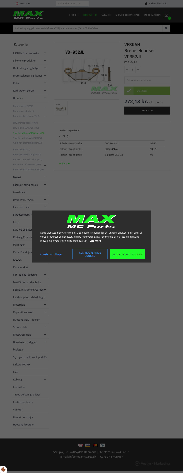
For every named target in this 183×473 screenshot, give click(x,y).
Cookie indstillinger (51, 254)
